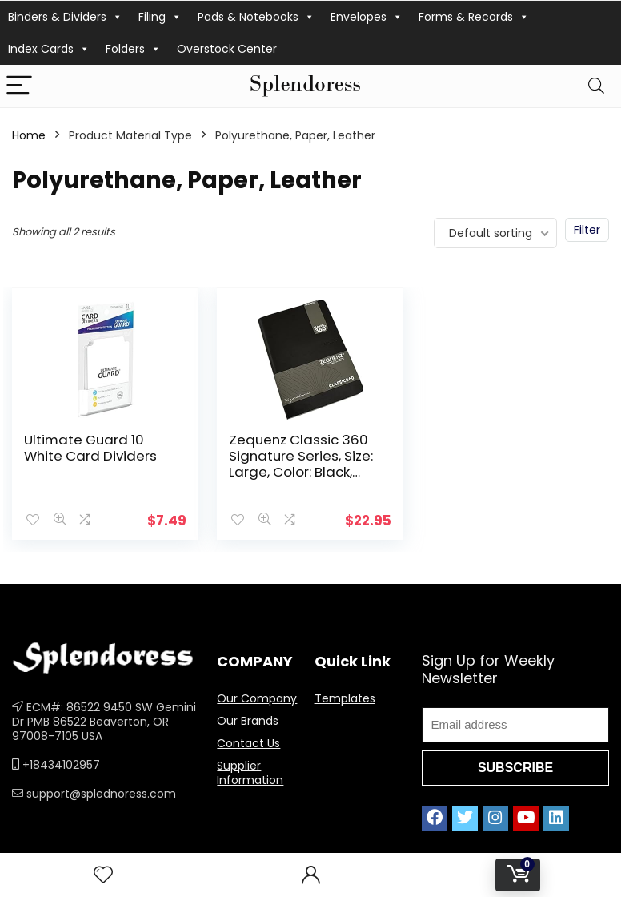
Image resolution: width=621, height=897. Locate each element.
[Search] (596, 86)
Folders (133, 49)
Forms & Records (474, 17)
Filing (160, 17)
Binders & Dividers (65, 17)
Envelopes (367, 17)
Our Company (257, 698)
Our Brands (247, 721)
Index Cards (49, 49)
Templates (345, 698)
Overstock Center (227, 49)
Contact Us (248, 743)
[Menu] (19, 86)
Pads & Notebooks (256, 17)
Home (29, 135)
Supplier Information (250, 773)
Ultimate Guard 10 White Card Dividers (90, 447)
